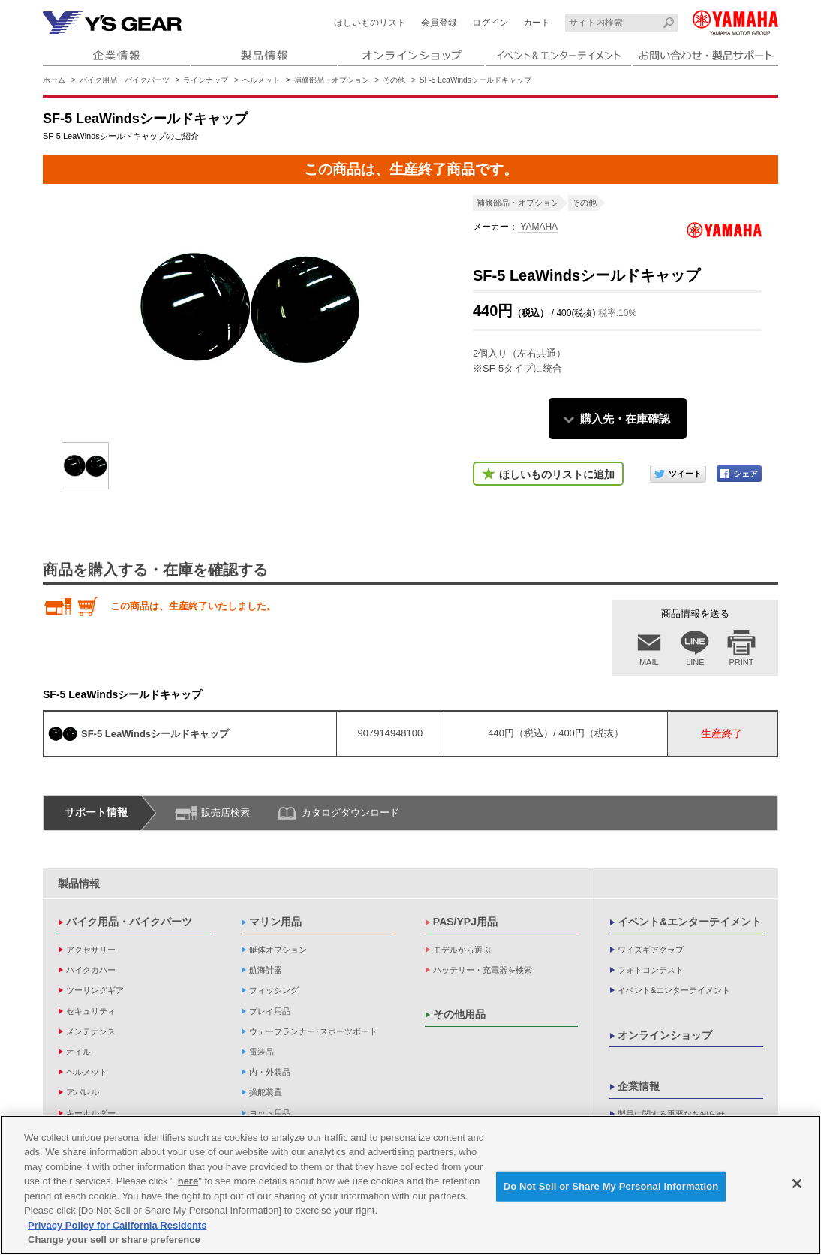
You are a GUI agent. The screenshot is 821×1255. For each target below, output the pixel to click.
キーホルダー (91, 1113)
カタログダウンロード (350, 812)
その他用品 (459, 1014)
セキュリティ (91, 1011)
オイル (78, 1051)
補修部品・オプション (331, 80)
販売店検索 (225, 812)
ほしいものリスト (370, 22)
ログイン (490, 22)
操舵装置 (265, 1092)
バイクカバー (91, 969)
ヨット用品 (269, 1113)
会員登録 (439, 22)
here (188, 1181)
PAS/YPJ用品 (465, 922)
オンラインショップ (665, 1035)
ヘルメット (261, 80)
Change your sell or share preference (114, 1240)
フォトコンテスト (651, 969)
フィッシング (274, 990)
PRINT (741, 662)
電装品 (261, 1051)
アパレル (82, 1092)
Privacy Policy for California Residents (117, 1225)
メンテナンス (91, 1031)
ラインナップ (205, 80)
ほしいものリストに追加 (557, 474)
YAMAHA (538, 226)
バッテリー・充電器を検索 (482, 969)
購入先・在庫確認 (625, 418)
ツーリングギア (95, 990)
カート (536, 22)
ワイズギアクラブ (651, 949)
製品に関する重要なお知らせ (671, 1113)
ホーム (54, 80)
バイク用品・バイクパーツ (125, 80)
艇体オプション (278, 949)
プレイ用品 (269, 1011)
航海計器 (265, 969)
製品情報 (79, 883)
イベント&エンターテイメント (690, 922)
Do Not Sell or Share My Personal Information (611, 1186)
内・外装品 (269, 1071)
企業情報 (639, 1086)
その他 (394, 80)
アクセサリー (91, 949)
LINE (695, 662)
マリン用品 (275, 922)
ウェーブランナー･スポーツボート (313, 1031)
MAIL (649, 662)
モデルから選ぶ (462, 949)
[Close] (796, 1183)
